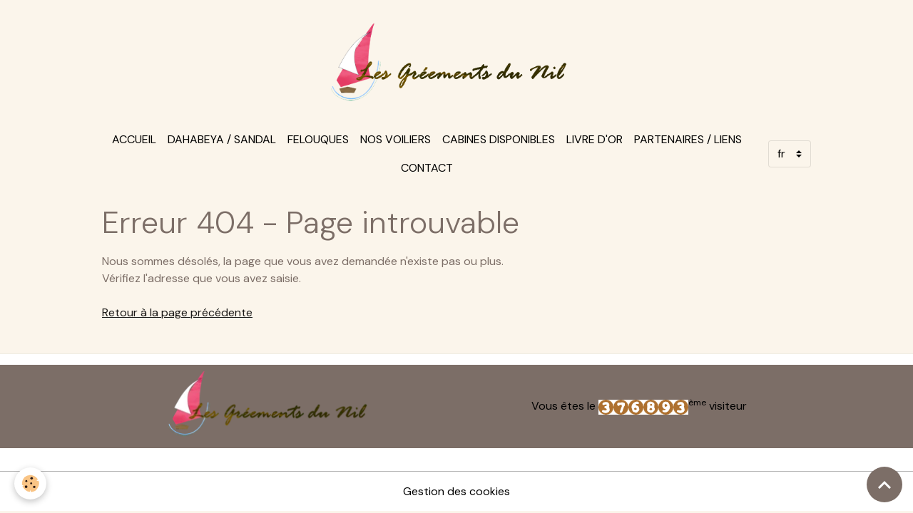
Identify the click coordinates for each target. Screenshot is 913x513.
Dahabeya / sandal (222, 139)
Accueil (134, 139)
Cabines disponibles (498, 139)
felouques (318, 139)
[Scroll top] (884, 484)
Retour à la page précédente (177, 312)
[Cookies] (30, 483)
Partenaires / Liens (688, 139)
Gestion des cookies (456, 491)
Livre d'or (594, 139)
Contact (427, 167)
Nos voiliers (395, 139)
